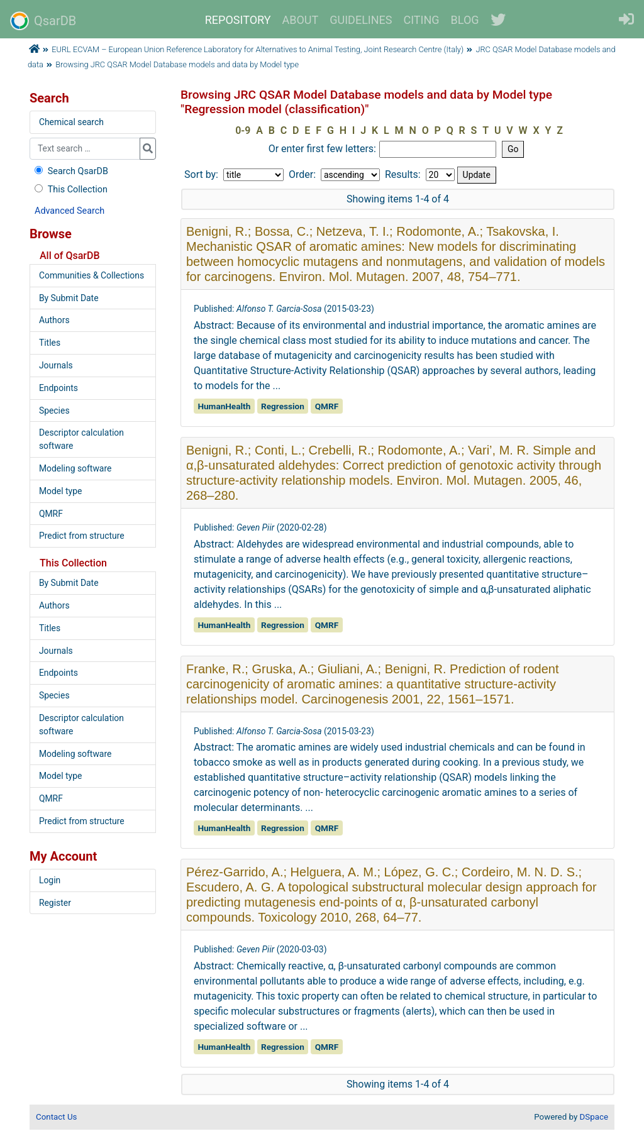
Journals (56, 365)
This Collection (70, 189)
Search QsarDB (70, 171)
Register (55, 903)
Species (54, 410)
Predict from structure (82, 536)
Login (49, 880)
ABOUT (300, 19)
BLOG (465, 19)
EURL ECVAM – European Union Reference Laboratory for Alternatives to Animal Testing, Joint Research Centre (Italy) (258, 49)
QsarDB (43, 20)
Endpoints (58, 388)
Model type (60, 491)
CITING (422, 19)
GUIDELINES (361, 19)
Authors (54, 320)
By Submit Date (69, 298)
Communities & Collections (91, 275)
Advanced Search (69, 211)
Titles (49, 343)
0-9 (242, 130)
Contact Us (56, 1117)
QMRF (51, 514)
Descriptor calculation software (81, 439)
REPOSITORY (238, 19)
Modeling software (75, 468)
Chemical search (71, 122)
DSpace (594, 1117)
